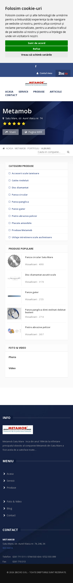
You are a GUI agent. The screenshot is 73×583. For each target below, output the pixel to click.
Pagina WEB (33, 132)
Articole (56, 91)
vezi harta (8, 548)
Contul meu (44, 73)
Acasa (9, 91)
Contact (11, 95)
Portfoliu (33, 148)
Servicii (23, 91)
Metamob (20, 148)
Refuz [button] (36, 48)
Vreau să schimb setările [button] (36, 54)
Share (10, 132)
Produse (39, 91)
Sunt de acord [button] (36, 43)
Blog (7, 508)
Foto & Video (12, 501)
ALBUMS (46, 148)
